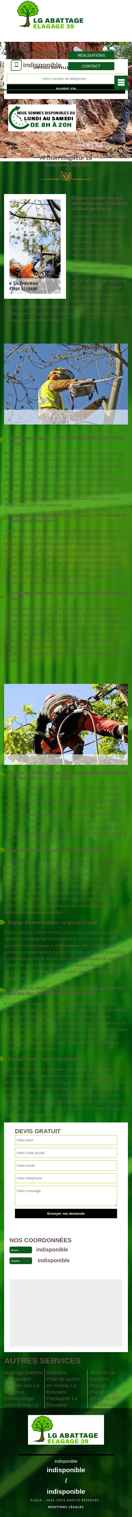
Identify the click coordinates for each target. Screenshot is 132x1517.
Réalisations (91, 55)
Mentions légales (66, 1507)
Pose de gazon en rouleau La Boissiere (63, 1385)
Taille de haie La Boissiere (21, 1389)
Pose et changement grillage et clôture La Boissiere (107, 1395)
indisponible (42, 53)
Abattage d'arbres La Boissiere (23, 1376)
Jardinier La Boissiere (102, 1376)
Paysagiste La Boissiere (62, 1402)
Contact (91, 66)
